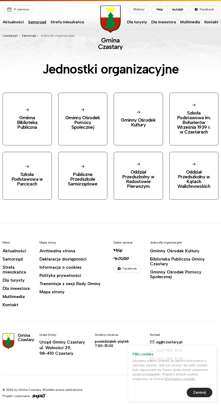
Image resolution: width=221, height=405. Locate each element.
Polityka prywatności (60, 275)
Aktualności (13, 22)
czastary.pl (10, 36)
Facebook (207, 9)
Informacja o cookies (60, 267)
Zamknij (199, 393)
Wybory (138, 9)
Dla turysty (137, 22)
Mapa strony (52, 291)
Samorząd (37, 22)
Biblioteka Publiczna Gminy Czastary (177, 261)
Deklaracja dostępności (63, 259)
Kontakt (211, 22)
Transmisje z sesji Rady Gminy (70, 283)
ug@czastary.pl (169, 342)
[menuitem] (13, 23)
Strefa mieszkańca (67, 22)
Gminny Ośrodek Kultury (174, 250)
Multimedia (190, 22)
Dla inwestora (163, 22)
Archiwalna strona (57, 250)
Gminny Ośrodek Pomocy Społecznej (175, 274)
